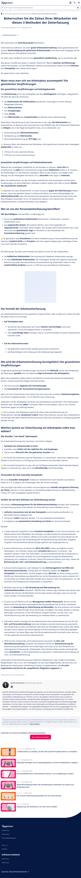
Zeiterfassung (25, 14)
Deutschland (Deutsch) (19, 871)
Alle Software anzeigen (40, 737)
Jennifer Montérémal (10, 28)
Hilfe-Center (5, 863)
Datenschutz (5, 830)
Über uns (4, 845)
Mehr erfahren (35, 724)
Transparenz (5, 834)
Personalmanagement (12, 14)
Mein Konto (5, 859)
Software (4, 849)
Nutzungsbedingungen (9, 838)
